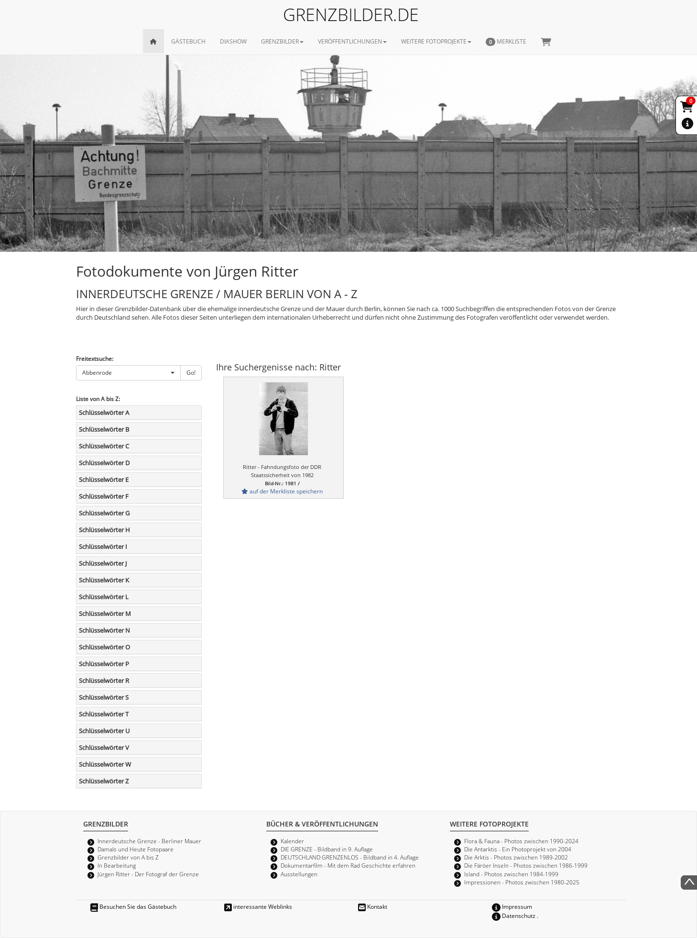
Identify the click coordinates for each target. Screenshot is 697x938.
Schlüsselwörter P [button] (104, 663)
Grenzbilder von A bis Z (128, 857)
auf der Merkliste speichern (282, 491)
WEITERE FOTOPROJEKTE (436, 41)
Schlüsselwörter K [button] (104, 580)
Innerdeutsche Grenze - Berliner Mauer (149, 841)
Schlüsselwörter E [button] (104, 479)
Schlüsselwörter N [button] (104, 630)
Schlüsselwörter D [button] (104, 462)
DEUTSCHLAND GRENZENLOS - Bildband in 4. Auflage (350, 857)
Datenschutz (513, 915)
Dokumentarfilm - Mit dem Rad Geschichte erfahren (348, 865)
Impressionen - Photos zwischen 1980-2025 (521, 882)
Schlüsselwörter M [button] (105, 613)
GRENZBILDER (282, 41)
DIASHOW (233, 41)
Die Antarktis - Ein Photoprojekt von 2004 (517, 849)
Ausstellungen (299, 874)
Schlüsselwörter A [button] (104, 412)
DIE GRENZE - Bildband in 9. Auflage (327, 849)
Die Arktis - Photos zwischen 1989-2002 (516, 857)
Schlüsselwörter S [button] (104, 697)
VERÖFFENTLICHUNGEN (352, 41)
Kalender (292, 841)
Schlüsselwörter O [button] (104, 647)
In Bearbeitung (117, 865)
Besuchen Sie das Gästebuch (133, 906)
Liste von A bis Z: (98, 398)
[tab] (138, 412)
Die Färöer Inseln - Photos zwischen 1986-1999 (526, 865)
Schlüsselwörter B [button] (104, 429)
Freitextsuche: (94, 358)
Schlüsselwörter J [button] (103, 563)
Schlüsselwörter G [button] (104, 513)
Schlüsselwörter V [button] (104, 747)
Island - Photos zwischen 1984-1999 (511, 874)
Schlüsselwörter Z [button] (104, 781)
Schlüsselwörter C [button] (104, 446)
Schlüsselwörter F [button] (104, 496)
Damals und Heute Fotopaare (136, 849)
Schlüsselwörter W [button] (105, 764)
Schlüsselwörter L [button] (104, 596)
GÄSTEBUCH (188, 41)
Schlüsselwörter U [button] (104, 730)
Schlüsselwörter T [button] (104, 714)
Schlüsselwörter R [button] (104, 680)
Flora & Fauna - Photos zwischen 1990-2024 (521, 841)
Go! (191, 372)
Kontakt (372, 906)
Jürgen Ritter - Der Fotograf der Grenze (148, 874)
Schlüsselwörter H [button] (104, 529)
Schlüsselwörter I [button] (103, 546)
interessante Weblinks (258, 906)
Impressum (512, 906)
